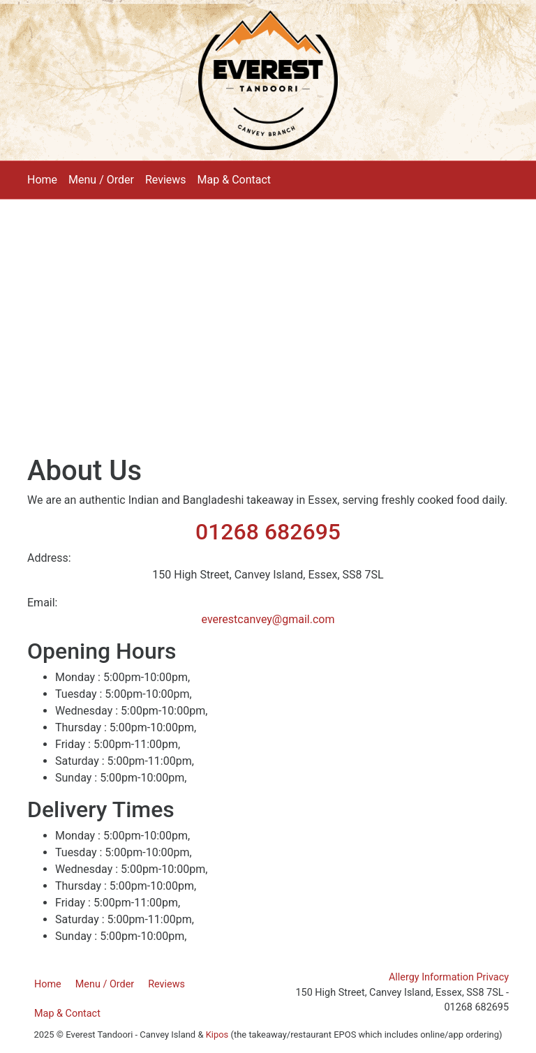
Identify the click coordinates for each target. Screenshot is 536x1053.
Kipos (217, 1034)
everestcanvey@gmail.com (268, 619)
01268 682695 (268, 531)
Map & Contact (234, 179)
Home (42, 179)
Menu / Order (101, 179)
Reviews (165, 179)
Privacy (493, 977)
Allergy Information (431, 977)
